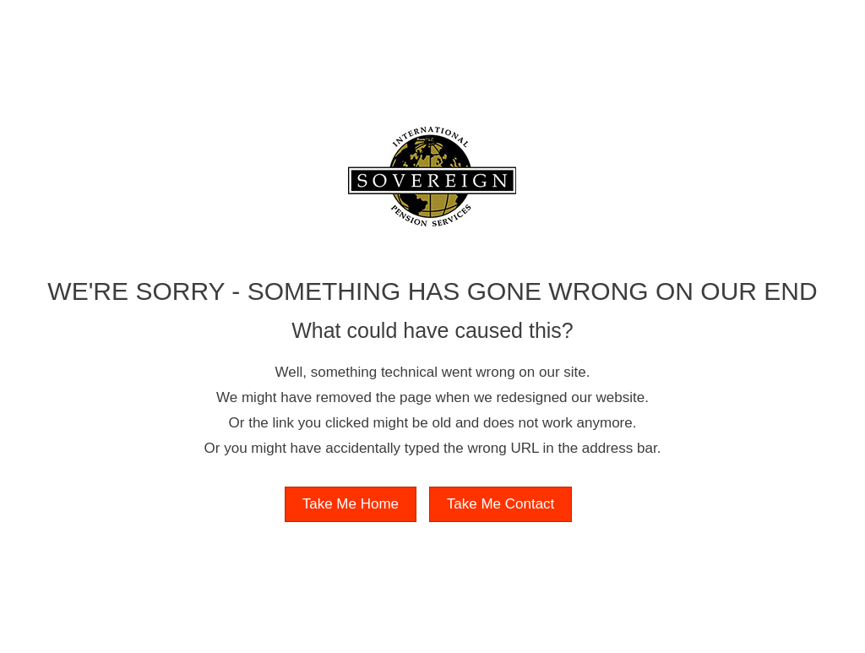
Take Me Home (350, 504)
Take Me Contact (501, 504)
